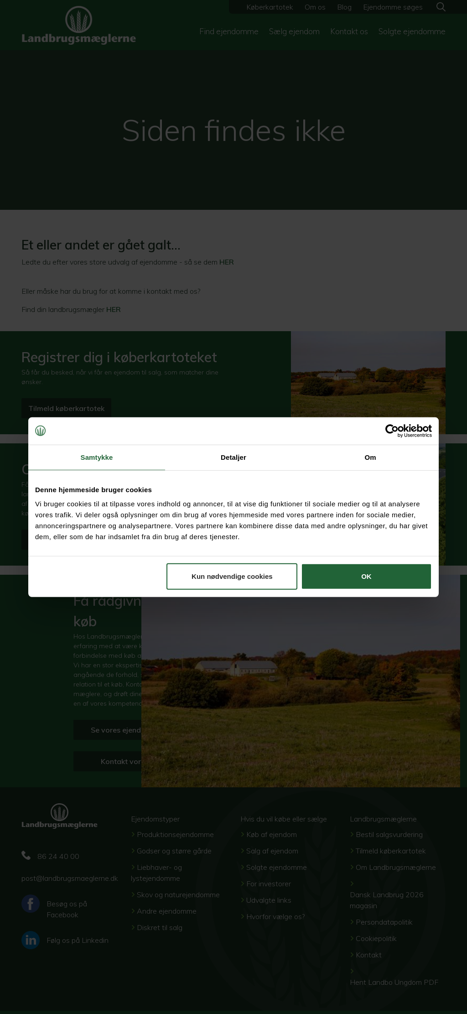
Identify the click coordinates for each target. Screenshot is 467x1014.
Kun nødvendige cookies (232, 576)
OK (366, 576)
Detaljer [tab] (233, 457)
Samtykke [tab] (97, 457)
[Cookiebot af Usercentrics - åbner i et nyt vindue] (392, 430)
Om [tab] (370, 457)
